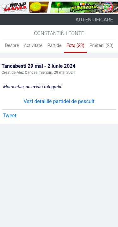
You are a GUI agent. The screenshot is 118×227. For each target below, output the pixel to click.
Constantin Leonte (59, 33)
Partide (55, 45)
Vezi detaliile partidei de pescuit (59, 101)
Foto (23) (75, 45)
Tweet (9, 116)
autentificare (94, 20)
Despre (12, 45)
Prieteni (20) (101, 45)
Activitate (33, 45)
